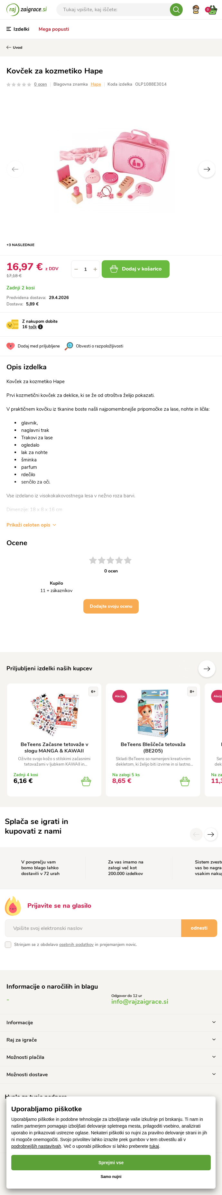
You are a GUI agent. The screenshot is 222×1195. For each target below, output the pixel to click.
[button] (95, 269)
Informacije (111, 1022)
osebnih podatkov (76, 945)
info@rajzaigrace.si (139, 1001)
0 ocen (40, 84)
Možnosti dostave (111, 1074)
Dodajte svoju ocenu (111, 606)
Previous (15, 169)
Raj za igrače (111, 1040)
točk (33, 327)
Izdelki (17, 29)
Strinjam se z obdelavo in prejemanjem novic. (75, 945)
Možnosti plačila (111, 1057)
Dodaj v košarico (136, 269)
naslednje (207, 668)
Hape (96, 84)
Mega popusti (54, 29)
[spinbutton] (85, 269)
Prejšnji (187, 668)
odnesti (199, 928)
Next (207, 169)
